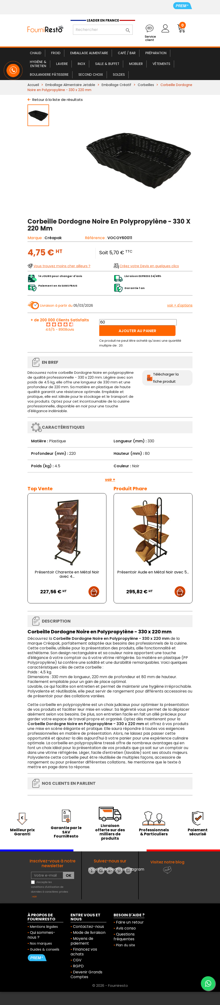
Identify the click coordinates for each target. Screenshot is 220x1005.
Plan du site (125, 945)
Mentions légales (44, 926)
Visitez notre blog (167, 862)
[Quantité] (138, 322)
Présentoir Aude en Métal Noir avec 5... (153, 572)
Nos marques (41, 943)
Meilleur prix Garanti (22, 832)
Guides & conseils (44, 949)
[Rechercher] (103, 30)
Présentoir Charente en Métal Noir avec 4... (67, 574)
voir (34, 896)
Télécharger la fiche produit (166, 378)
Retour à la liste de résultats (57, 99)
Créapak (53, 238)
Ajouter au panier (137, 331)
